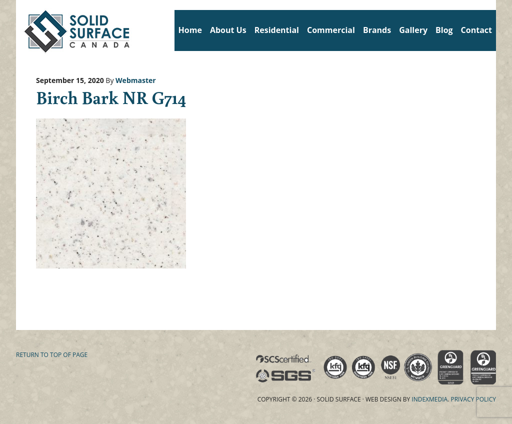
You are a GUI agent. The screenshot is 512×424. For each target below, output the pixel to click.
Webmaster (136, 80)
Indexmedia (430, 399)
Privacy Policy (473, 399)
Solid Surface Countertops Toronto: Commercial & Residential (20, 30)
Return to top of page (52, 354)
